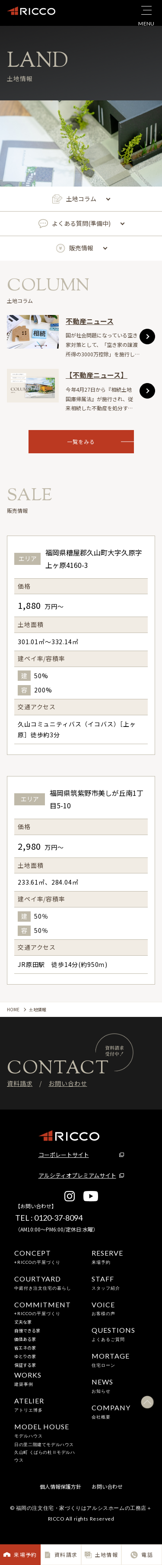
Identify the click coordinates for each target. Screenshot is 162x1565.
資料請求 (60, 1554)
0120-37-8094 (58, 1217)
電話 (141, 1555)
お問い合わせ (67, 1083)
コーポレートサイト (63, 1154)
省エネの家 (25, 1347)
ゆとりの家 (25, 1356)
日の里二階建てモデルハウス (44, 1444)
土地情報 (101, 1554)
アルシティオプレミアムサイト (77, 1175)
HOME (13, 1009)
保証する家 (25, 1365)
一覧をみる (100, 441)
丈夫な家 (23, 1322)
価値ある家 (25, 1339)
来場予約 (20, 1554)
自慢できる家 (27, 1330)
